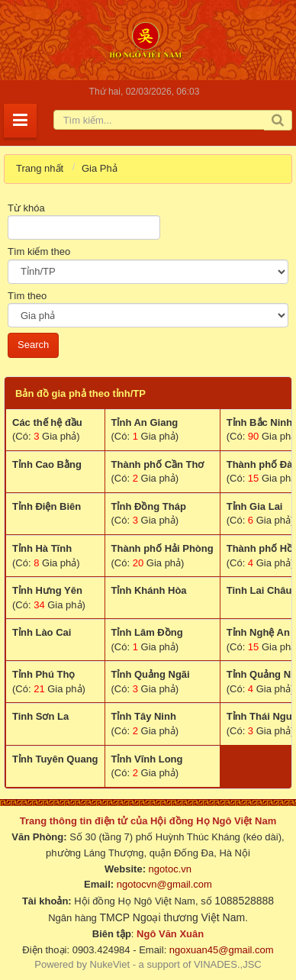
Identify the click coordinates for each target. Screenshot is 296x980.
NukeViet (110, 964)
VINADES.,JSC (228, 964)
